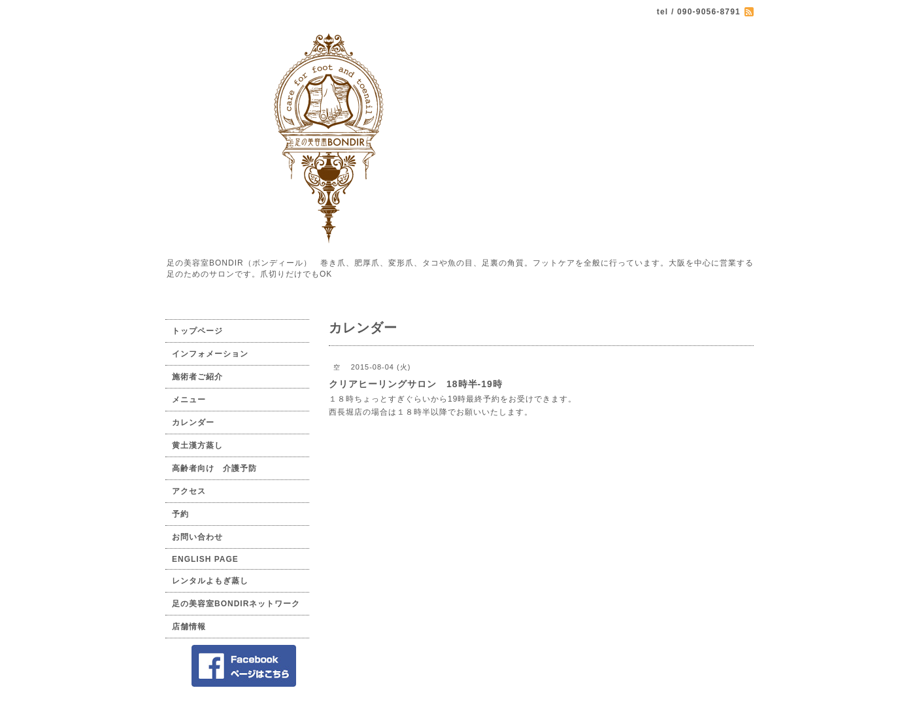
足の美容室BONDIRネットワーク (236, 603)
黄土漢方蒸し (197, 445)
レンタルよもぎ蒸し (210, 580)
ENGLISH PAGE (205, 559)
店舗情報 (189, 626)
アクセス (189, 491)
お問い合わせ (197, 537)
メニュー (189, 399)
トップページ (197, 331)
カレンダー (193, 422)
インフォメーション (210, 353)
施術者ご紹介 (197, 376)
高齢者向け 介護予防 (214, 468)
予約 (180, 514)
